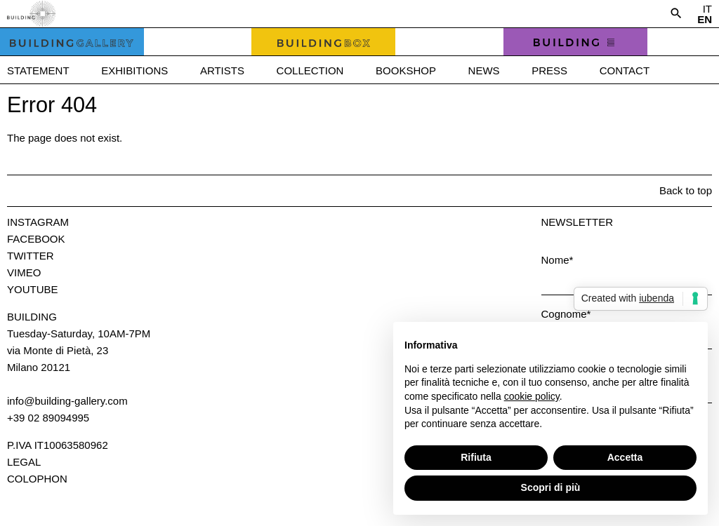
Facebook (36, 239)
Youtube (32, 289)
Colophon (37, 479)
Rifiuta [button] (476, 457)
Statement (38, 70)
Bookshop (406, 70)
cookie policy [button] (532, 396)
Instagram (38, 222)
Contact (624, 70)
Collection (310, 70)
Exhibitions (134, 70)
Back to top (685, 190)
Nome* (557, 260)
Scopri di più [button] (551, 487)
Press (549, 70)
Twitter (30, 256)
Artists (222, 70)
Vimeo (24, 272)
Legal (24, 462)
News (484, 70)
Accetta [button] (625, 457)
